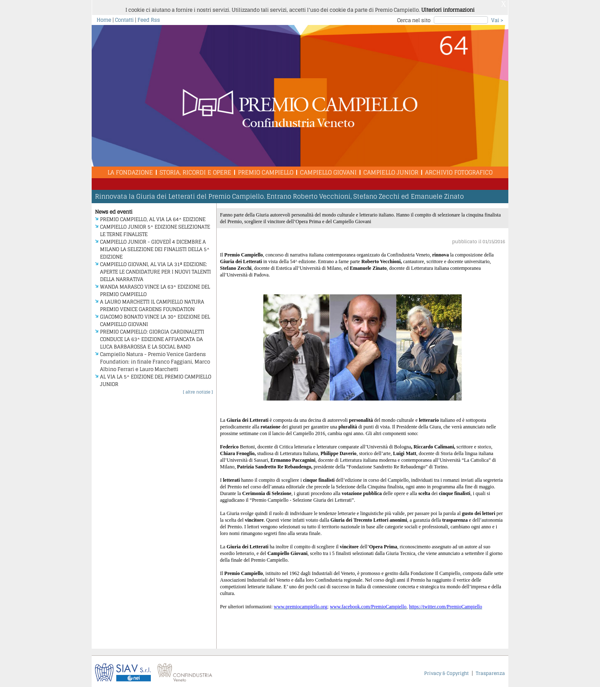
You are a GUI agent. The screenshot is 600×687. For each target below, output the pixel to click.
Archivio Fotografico (458, 168)
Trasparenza (490, 670)
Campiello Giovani (328, 168)
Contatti (124, 16)
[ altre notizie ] (198, 388)
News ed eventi (113, 208)
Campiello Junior (390, 168)
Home (104, 16)
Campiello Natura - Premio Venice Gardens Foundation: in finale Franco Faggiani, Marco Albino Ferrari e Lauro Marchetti (155, 358)
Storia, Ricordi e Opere (195, 168)
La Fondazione (130, 168)
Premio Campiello (265, 168)
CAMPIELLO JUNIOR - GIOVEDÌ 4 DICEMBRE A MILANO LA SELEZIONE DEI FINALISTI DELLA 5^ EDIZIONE (155, 245)
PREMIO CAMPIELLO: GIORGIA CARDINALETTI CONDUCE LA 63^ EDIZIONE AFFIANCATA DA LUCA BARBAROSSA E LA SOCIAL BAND (152, 335)
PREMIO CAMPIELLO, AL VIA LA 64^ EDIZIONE (152, 216)
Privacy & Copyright (446, 670)
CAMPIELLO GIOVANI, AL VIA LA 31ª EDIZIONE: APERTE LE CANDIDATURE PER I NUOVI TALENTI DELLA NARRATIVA (155, 268)
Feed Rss (149, 16)
